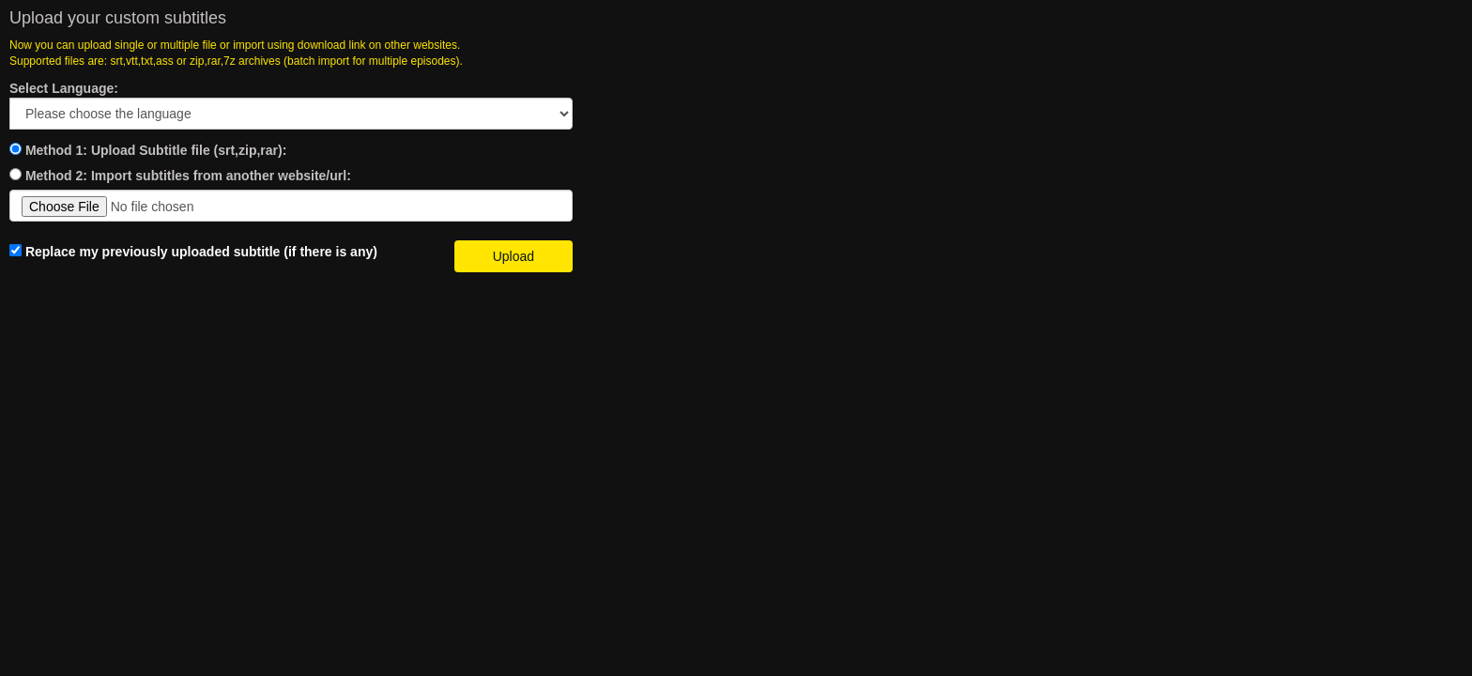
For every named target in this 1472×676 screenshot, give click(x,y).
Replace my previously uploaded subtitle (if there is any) (193, 251)
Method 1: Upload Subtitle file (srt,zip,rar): (155, 150)
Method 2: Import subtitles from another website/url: (188, 175)
